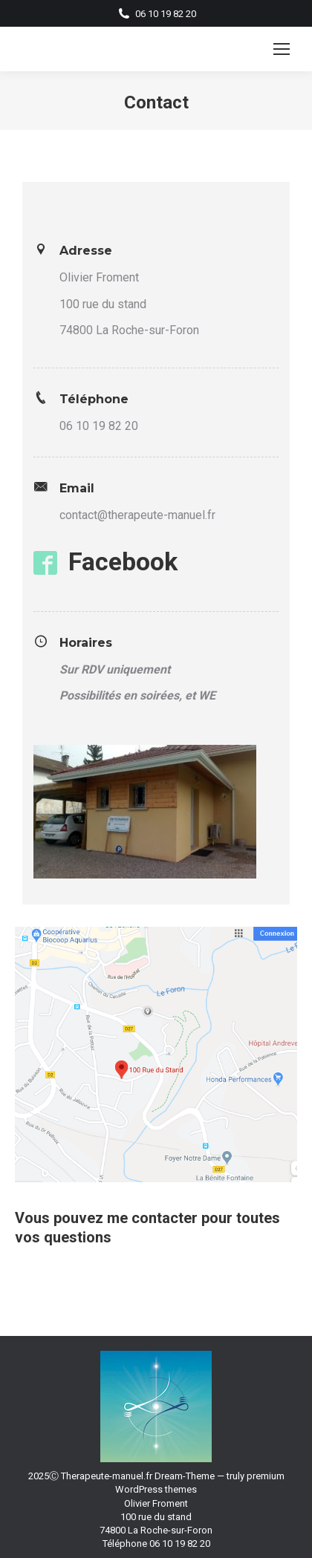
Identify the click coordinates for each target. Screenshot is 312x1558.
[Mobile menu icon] (281, 49)
